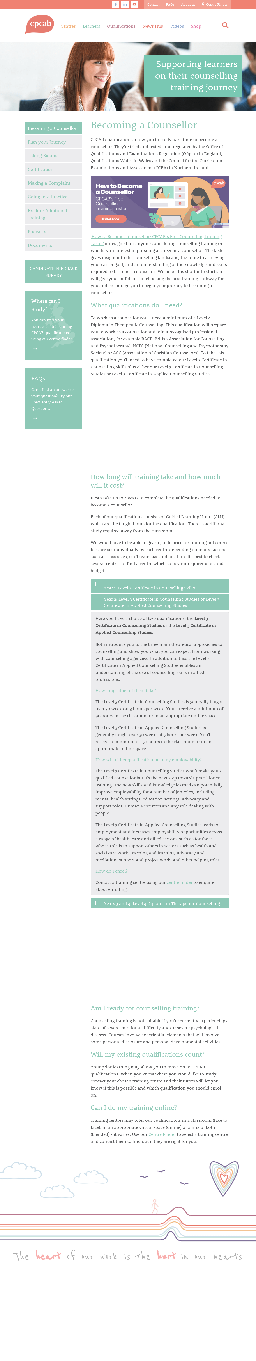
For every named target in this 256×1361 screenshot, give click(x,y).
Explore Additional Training (47, 214)
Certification (40, 169)
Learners (91, 26)
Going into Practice (47, 196)
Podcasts (37, 231)
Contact (153, 4)
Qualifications (121, 26)
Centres (68, 26)
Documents (40, 245)
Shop (196, 26)
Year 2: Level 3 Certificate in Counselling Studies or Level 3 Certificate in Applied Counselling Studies (161, 602)
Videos (177, 26)
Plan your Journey (47, 142)
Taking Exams (42, 155)
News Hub (153, 26)
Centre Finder (215, 4)
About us (188, 4)
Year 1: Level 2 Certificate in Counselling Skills (149, 588)
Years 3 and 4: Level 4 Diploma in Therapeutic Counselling (162, 903)
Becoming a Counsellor (52, 128)
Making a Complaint (49, 183)
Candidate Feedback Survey (54, 271)
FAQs (170, 4)
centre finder (179, 882)
